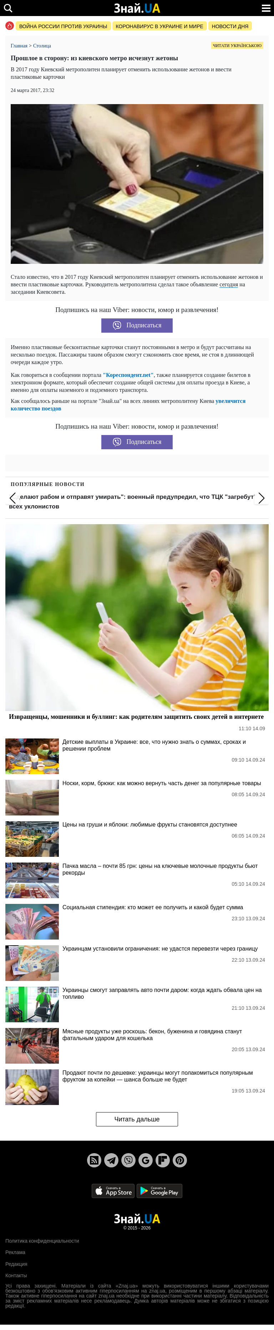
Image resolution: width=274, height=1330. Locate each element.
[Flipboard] (163, 1160)
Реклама (15, 1252)
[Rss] (94, 1160)
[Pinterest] (180, 1160)
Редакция (16, 1264)
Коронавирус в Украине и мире (159, 26)
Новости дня (230, 26)
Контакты (16, 1275)
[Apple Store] (113, 1190)
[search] (8, 8)
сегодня (228, 284)
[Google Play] (159, 1190)
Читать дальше (136, 1119)
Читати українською (237, 45)
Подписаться (137, 325)
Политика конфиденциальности (42, 1241)
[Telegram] (111, 1160)
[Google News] (145, 1160)
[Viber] (128, 1160)
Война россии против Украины (63, 26)
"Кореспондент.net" (128, 375)
